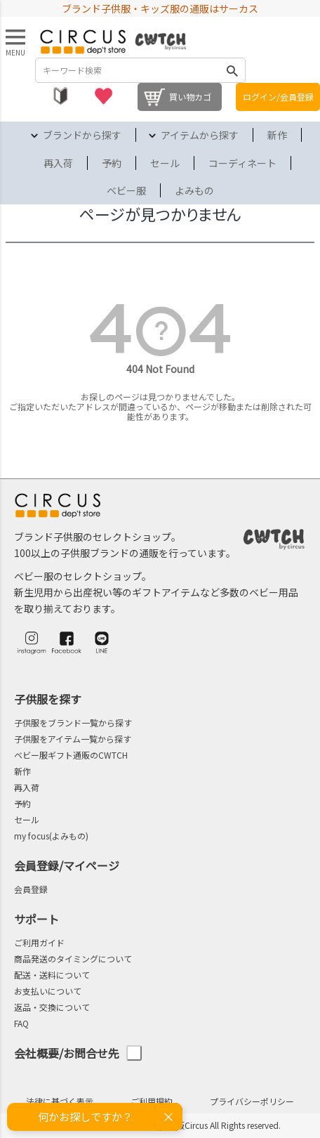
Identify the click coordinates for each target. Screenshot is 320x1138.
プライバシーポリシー (252, 1101)
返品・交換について (52, 1007)
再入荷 (58, 163)
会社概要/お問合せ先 (78, 1053)
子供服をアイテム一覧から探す (72, 739)
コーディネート (242, 163)
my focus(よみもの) (51, 836)
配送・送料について (52, 975)
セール (165, 163)
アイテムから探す (200, 135)
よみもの (194, 190)
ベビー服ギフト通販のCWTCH (71, 755)
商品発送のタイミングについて (73, 958)
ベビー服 (126, 190)
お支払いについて (47, 991)
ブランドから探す (82, 135)
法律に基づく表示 (59, 1101)
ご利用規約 (152, 1101)
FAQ (21, 1023)
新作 (277, 135)
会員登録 (31, 889)
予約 (111, 163)
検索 (232, 70)
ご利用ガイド (39, 942)
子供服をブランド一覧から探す (73, 722)
